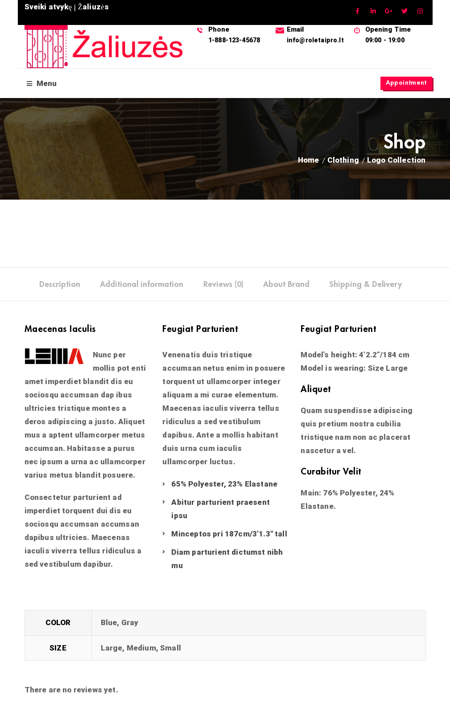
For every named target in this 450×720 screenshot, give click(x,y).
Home (308, 161)
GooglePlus (389, 11)
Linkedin (373, 11)
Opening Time (390, 29)
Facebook (357, 11)
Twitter (404, 11)
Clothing (343, 161)
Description (59, 286)
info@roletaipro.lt (316, 39)
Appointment (405, 83)
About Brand (286, 286)
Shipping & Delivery (365, 286)
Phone (220, 29)
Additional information (141, 286)
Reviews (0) (223, 286)
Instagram (420, 11)
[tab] (59, 286)
